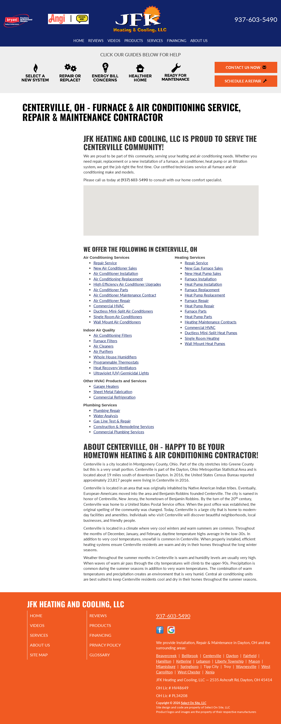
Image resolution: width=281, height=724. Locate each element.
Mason (254, 661)
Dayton (232, 655)
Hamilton (163, 661)
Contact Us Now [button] (246, 67)
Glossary (106, 658)
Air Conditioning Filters (112, 335)
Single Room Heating (202, 338)
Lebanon (203, 661)
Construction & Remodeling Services (123, 426)
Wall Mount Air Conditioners (117, 322)
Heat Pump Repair (199, 306)
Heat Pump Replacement (205, 295)
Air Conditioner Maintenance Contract (124, 295)
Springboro (189, 666)
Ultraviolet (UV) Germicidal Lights (121, 373)
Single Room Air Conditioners (117, 316)
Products (133, 41)
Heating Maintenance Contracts (211, 322)
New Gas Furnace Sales (204, 268)
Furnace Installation (200, 279)
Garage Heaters (106, 386)
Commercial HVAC (108, 306)
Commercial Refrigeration (114, 397)
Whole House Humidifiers (115, 357)
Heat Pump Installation (203, 284)
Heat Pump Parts (198, 316)
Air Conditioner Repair (111, 300)
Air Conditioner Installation (115, 273)
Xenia (209, 672)
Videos (114, 41)
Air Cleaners (103, 346)
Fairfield (249, 655)
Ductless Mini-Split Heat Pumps (211, 332)
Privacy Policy (112, 647)
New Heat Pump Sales (203, 273)
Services (155, 41)
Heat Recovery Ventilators (114, 367)
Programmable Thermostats (116, 362)
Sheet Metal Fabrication (112, 391)
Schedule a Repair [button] (246, 81)
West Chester (189, 672)
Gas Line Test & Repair (112, 421)
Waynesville (246, 666)
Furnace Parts (196, 311)
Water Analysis (105, 415)
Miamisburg (165, 666)
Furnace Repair (197, 300)
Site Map (45, 658)
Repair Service (105, 263)
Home (78, 41)
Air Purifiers (103, 351)
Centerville (212, 655)
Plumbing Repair (106, 410)
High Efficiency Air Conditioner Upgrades (127, 284)
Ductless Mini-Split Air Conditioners (123, 311)
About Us (199, 41)
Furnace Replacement (202, 289)
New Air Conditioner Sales (115, 268)
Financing (176, 41)
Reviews (96, 41)
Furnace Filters (105, 340)
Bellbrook (190, 655)
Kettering (183, 661)
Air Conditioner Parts (110, 289)
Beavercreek (166, 655)
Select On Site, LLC (193, 703)
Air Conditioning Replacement (118, 279)
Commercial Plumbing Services (118, 432)
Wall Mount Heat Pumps (205, 343)
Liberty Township (229, 661)
